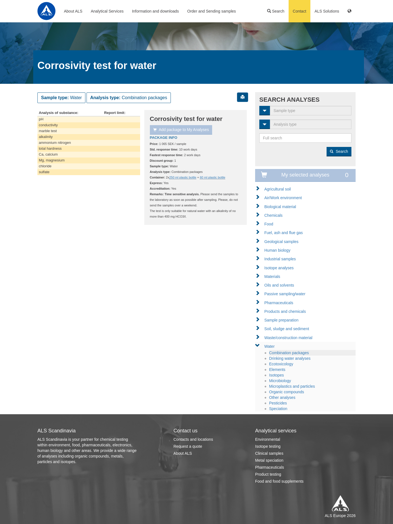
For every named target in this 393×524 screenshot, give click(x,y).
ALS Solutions (327, 11)
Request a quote (188, 446)
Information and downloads (155, 11)
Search (275, 11)
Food (268, 224)
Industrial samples (280, 259)
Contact (299, 11)
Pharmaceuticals (278, 303)
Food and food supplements (279, 481)
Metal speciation (269, 460)
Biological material (280, 206)
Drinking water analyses (290, 358)
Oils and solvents (279, 285)
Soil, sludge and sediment (286, 329)
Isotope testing (268, 446)
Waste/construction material (288, 337)
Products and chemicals (285, 311)
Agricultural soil (277, 189)
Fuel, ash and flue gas (283, 232)
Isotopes (276, 375)
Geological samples (281, 241)
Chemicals (273, 215)
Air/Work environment (283, 198)
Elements (277, 369)
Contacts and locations (193, 439)
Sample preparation (281, 320)
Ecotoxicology (281, 364)
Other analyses (282, 397)
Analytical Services (107, 11)
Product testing (268, 474)
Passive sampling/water (284, 294)
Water (269, 346)
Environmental (267, 439)
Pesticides (278, 403)
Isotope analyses (279, 268)
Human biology (277, 250)
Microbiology (280, 380)
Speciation (278, 408)
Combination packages (289, 353)
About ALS (73, 11)
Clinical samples (269, 453)
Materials (272, 276)
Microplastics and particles (292, 386)
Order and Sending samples (211, 11)
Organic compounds (286, 392)
